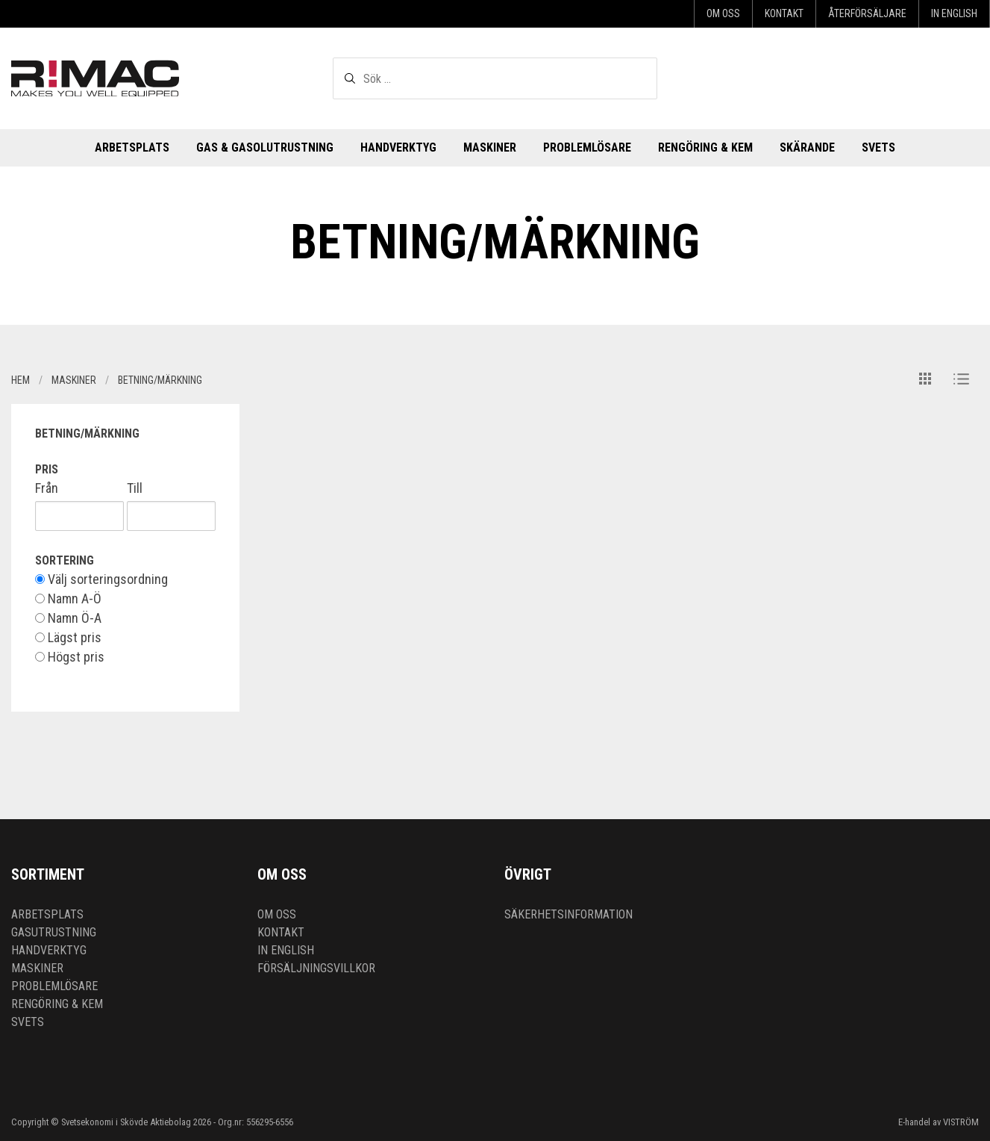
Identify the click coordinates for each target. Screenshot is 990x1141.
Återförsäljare (867, 13)
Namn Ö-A (68, 618)
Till (134, 488)
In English (954, 13)
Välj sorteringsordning (101, 579)
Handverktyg (398, 147)
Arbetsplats (132, 147)
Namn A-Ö (68, 599)
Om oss (723, 13)
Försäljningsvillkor (316, 968)
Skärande (807, 147)
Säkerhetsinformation (568, 914)
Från (46, 488)
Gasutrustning (53, 932)
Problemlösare (587, 147)
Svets (878, 147)
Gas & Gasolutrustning (264, 147)
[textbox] (495, 78)
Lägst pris (68, 637)
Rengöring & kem (705, 147)
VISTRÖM (961, 1122)
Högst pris (69, 657)
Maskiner (489, 147)
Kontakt (784, 13)
